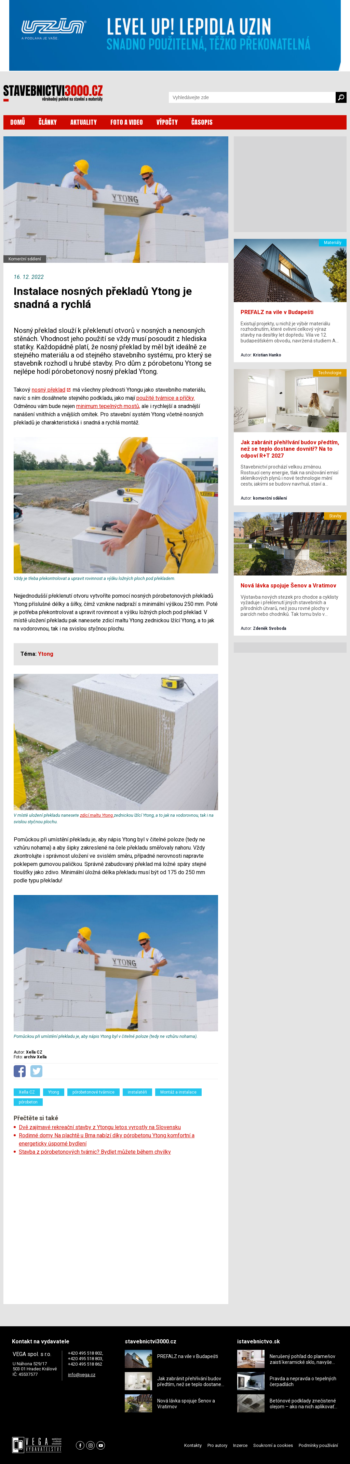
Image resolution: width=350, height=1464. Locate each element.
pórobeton (28, 1102)
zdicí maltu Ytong (97, 815)
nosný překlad (48, 390)
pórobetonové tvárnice (93, 1092)
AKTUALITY (83, 122)
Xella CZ (27, 1092)
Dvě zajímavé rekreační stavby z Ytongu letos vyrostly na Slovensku (100, 1127)
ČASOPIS (202, 122)
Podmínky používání (318, 1445)
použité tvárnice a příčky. (165, 398)
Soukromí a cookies (273, 1445)
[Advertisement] (116, 1227)
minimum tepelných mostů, (108, 406)
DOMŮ (17, 122)
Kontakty (193, 1445)
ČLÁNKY (48, 122)
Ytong (53, 1092)
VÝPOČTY (167, 122)
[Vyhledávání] (252, 97)
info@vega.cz (81, 1374)
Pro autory (217, 1445)
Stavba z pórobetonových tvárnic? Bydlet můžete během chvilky (95, 1152)
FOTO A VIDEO (126, 122)
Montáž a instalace (178, 1092)
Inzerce (240, 1445)
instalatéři (137, 1092)
